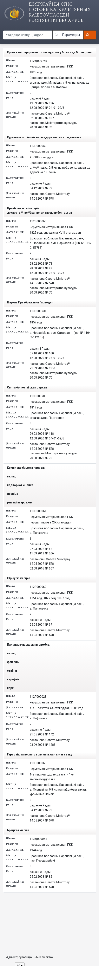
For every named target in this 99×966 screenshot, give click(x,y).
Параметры (67, 35)
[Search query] (28, 35)
